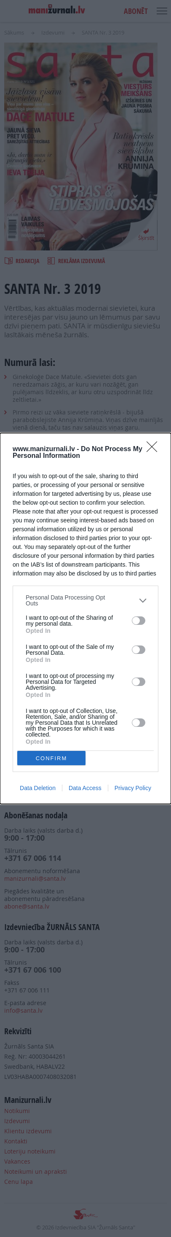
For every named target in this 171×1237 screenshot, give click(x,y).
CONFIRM (51, 758)
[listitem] (85, 600)
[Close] (155, 449)
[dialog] (85, 618)
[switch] (138, 620)
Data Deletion (38, 788)
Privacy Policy (133, 788)
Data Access (85, 788)
